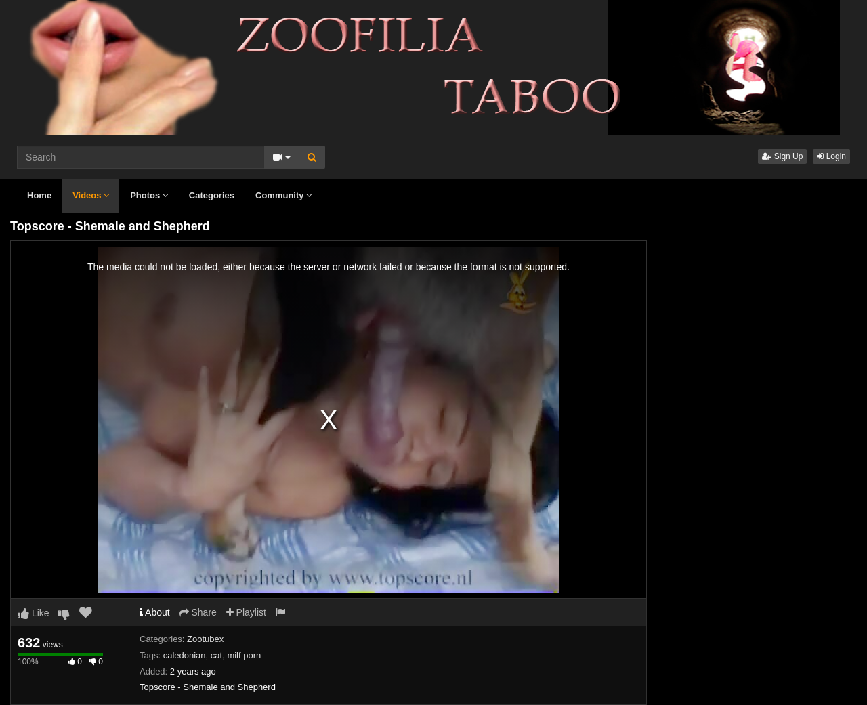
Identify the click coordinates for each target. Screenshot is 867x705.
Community (283, 195)
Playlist (246, 612)
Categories (211, 195)
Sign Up (782, 156)
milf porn (244, 655)
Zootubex (205, 639)
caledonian (184, 655)
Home (39, 195)
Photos (149, 195)
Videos (90, 195)
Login (831, 156)
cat (216, 655)
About (155, 612)
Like (33, 612)
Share (198, 612)
